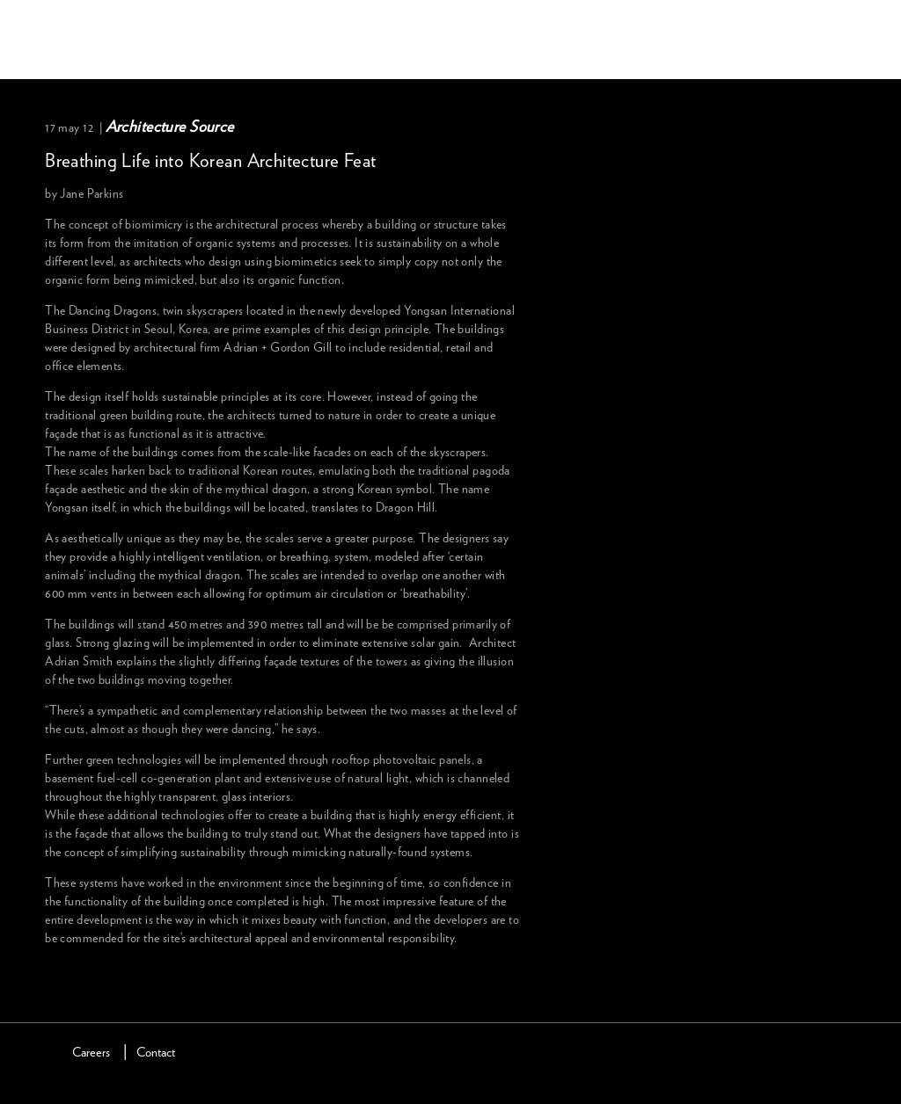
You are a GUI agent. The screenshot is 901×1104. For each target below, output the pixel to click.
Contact (155, 1052)
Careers (91, 1052)
